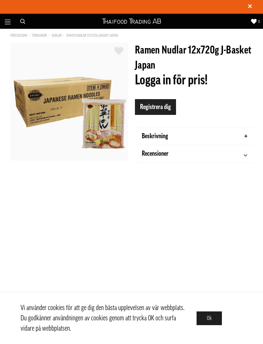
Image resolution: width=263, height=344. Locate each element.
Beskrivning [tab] (195, 136)
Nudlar (57, 35)
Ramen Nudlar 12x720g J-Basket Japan (92, 35)
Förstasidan (18, 35)
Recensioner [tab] (194, 154)
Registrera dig (155, 107)
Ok (209, 318)
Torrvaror (39, 35)
